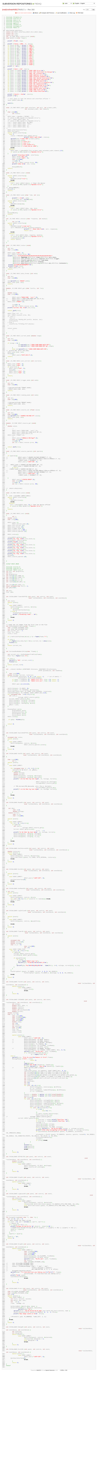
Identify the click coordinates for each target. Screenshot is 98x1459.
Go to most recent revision (24, 13)
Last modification (62, 13)
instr (11, 10)
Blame (36, 13)
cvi (8, 10)
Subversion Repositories (17, 4)
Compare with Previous (47, 13)
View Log (72, 13)
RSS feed (80, 13)
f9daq (37, 4)
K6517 (16, 10)
